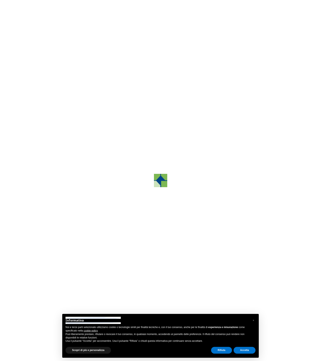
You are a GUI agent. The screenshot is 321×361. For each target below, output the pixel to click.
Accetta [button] (244, 350)
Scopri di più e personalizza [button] (88, 350)
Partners (51, 168)
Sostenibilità (54, 178)
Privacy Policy (53, 356)
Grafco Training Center (62, 124)
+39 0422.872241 (220, 282)
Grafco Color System (60, 135)
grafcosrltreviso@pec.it (224, 298)
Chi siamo (52, 102)
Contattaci (238, 144)
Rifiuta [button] (221, 350)
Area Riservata (259, 7)
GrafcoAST (53, 113)
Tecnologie (53, 157)
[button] (107, 150)
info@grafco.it (217, 292)
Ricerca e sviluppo (58, 146)
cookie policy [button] (91, 330)
